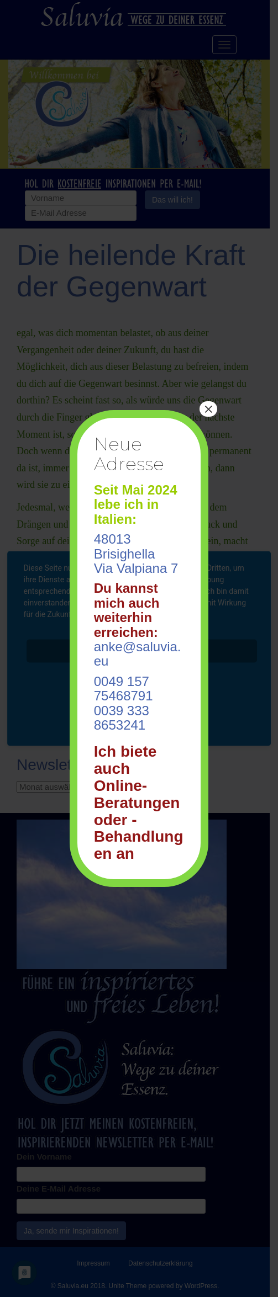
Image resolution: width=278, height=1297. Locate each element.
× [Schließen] (208, 409)
